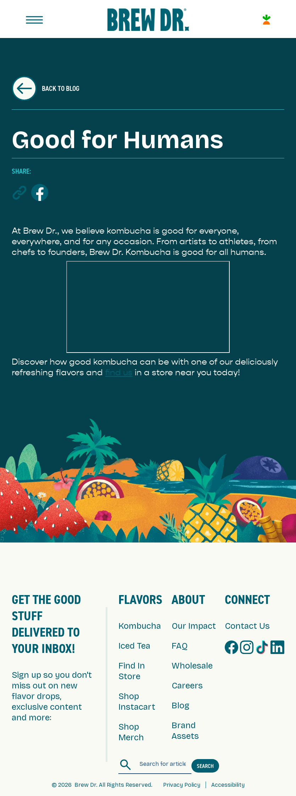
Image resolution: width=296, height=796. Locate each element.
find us (119, 372)
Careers (187, 686)
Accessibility (228, 784)
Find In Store (131, 671)
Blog (180, 705)
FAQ (180, 646)
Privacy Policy (181, 784)
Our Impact (194, 626)
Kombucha (139, 626)
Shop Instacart (136, 701)
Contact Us (247, 626)
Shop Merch (131, 732)
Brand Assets (185, 730)
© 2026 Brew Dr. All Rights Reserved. (102, 784)
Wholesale (192, 666)
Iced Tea (134, 646)
